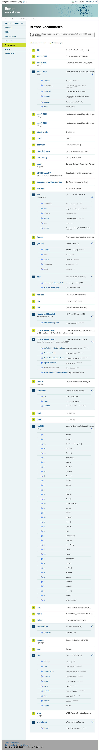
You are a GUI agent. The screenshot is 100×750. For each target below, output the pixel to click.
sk (44, 591)
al (44, 435)
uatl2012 (47, 406)
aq (38, 50)
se (44, 582)
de (44, 471)
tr (44, 595)
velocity (46, 701)
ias (38, 301)
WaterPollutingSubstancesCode (54, 372)
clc (45, 397)
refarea (46, 218)
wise (39, 713)
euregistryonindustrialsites (49, 182)
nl (44, 559)
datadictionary (43, 151)
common (41, 145)
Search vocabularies (39, 43)
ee (44, 481)
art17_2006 (42, 72)
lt (44, 540)
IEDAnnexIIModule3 (46, 330)
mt (45, 554)
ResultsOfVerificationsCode (54, 358)
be (44, 448)
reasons (47, 102)
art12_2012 (42, 56)
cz (44, 467)
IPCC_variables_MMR (51, 287)
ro (44, 572)
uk (44, 600)
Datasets (7, 28)
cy (44, 462)
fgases (40, 237)
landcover (41, 391)
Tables (7, 32)
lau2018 (40, 426)
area (45, 666)
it (44, 531)
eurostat (41, 188)
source (46, 259)
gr (44, 508)
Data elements (10, 36)
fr (44, 499)
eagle (46, 401)
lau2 (39, 420)
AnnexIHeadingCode (51, 323)
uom (39, 655)
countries (47, 91)
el (44, 485)
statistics (47, 691)
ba (44, 444)
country (46, 728)
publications (42, 627)
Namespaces (9, 53)
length (46, 681)
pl (44, 563)
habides (40, 295)
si (44, 586)
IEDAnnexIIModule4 (46, 339)
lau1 (39, 413)
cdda (39, 138)
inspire (40, 382)
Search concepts (57, 43)
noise (39, 620)
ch (44, 458)
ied (38, 308)
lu (44, 545)
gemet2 (40, 243)
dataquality (42, 158)
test (38, 649)
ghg (38, 277)
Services (7, 49)
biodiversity (42, 132)
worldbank (42, 722)
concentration (49, 671)
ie (44, 522)
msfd (39, 614)
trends (46, 107)
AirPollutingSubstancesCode (54, 348)
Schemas (8, 41)
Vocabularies (9, 45)
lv (44, 549)
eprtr (39, 164)
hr (44, 513)
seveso (40, 640)
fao (38, 195)
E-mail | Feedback (12, 743)
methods (47, 96)
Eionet (14, 19)
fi (44, 494)
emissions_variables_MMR (53, 283)
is (44, 526)
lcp (38, 607)
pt (44, 568)
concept (47, 249)
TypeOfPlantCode (50, 363)
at (44, 439)
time (45, 696)
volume (46, 705)
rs (44, 577)
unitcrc (46, 228)
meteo (46, 686)
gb (45, 503)
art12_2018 (42, 63)
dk (44, 476)
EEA (14, 1)
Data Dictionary (22, 19)
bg (45, 453)
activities (47, 80)
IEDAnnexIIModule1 (46, 314)
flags (45, 208)
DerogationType (49, 353)
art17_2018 (42, 123)
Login (76, 1)
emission (47, 676)
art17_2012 (42, 114)
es (44, 490)
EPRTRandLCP (44, 173)
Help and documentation (13, 23)
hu (45, 517)
